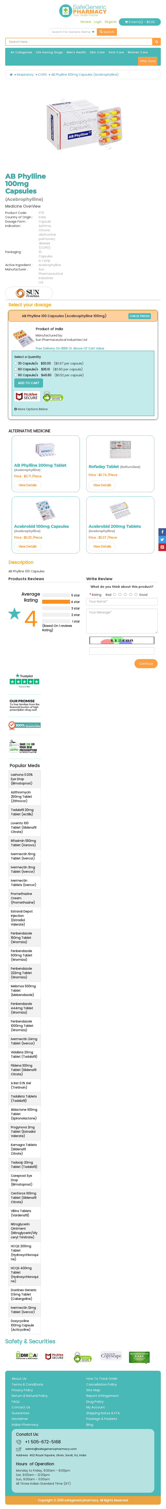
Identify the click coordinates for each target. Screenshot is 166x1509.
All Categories (21, 52)
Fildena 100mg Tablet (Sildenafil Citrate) (23, 1069)
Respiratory (25, 74)
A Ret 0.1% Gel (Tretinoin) (21, 1085)
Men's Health (76, 52)
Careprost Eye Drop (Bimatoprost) (21, 1180)
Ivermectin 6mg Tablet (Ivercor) (23, 856)
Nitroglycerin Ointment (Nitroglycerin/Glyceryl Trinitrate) (24, 1230)
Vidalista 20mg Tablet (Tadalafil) (24, 1054)
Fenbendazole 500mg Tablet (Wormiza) (21, 955)
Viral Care (116, 52)
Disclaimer (20, 1418)
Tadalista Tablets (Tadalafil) (24, 1098)
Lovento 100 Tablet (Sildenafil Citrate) (23, 827)
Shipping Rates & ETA (103, 1413)
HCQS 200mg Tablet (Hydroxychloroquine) (24, 1252)
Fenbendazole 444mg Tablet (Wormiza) (22, 1008)
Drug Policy (95, 1401)
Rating (96, 595)
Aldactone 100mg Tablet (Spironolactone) (24, 1114)
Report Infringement (102, 1395)
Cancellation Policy (101, 1384)
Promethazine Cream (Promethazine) (23, 898)
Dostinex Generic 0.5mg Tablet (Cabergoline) (24, 1294)
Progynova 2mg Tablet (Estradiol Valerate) (23, 1131)
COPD (42, 74)
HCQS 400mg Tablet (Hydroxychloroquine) (24, 1274)
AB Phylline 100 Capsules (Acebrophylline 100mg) (64, 316)
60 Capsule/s (26, 369)
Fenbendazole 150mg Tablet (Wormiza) (21, 937)
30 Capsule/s (26, 363)
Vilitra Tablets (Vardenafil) (21, 1213)
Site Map (93, 1390)
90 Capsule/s (26, 375)
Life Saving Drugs (49, 52)
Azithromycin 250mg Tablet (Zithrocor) (21, 796)
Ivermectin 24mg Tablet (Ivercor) (24, 1041)
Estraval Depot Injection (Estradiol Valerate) (22, 918)
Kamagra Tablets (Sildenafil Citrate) (24, 1149)
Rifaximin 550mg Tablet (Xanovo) (23, 843)
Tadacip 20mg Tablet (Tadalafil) (24, 1164)
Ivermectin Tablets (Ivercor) (23, 882)
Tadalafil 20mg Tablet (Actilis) (22, 812)
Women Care (138, 52)
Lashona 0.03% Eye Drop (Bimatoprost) (22, 779)
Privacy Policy (22, 1390)
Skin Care (97, 52)
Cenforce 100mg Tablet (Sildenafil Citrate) (23, 1197)
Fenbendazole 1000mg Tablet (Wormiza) (22, 1025)
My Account (95, 1407)
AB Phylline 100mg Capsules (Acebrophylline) (85, 74)
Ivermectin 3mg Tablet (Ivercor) (23, 869)
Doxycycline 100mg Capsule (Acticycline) (22, 1325)
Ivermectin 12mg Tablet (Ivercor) (23, 1310)
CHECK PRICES (140, 316)
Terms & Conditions (27, 1384)
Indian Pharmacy (25, 1424)
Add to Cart (28, 383)
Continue (146, 663)
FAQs (16, 1401)
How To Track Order (102, 1378)
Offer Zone (147, 61)
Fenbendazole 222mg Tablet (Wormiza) (21, 972)
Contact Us (21, 1407)
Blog (89, 1424)
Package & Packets (101, 1418)
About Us (19, 1378)
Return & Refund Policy (30, 1395)
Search (107, 32)
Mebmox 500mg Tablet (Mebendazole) (23, 990)
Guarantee (20, 1413)
